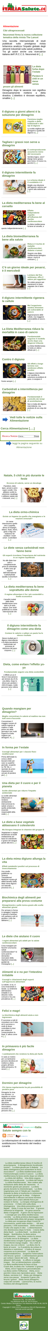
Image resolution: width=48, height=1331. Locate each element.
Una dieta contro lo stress (28, 1236)
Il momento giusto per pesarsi (21, 1185)
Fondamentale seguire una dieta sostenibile (24, 672)
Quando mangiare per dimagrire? (16, 710)
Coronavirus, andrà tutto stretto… (23, 1222)
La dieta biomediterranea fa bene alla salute (20, 238)
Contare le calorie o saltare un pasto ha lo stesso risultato (24, 634)
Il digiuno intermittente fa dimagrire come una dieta (24, 627)
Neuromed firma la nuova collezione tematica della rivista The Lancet (22, 36)
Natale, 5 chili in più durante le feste (24, 477)
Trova (36, 436)
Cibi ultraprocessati (14, 30)
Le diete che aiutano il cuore (21, 936)
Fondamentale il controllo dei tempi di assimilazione (36, 399)
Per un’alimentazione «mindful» (25, 1262)
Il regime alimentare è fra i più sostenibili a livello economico (24, 595)
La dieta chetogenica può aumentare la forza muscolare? (23, 1169)
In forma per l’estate (15, 747)
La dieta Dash (21, 1232)
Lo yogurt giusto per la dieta (23, 1194)
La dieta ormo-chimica (24, 512)
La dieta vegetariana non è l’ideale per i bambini (23, 1190)
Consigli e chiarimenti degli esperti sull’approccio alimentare (18, 980)
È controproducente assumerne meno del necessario (36, 152)
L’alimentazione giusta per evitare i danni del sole (23, 1257)
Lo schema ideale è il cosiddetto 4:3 (36, 181)
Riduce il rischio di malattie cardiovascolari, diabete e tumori (35, 247)
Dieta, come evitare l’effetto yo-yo (24, 666)
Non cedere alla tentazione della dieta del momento (23, 1183)
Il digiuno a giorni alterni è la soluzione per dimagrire (21, 113)
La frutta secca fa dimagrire (23, 1237)
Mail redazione (26, 1305)
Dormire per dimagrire (17, 1083)
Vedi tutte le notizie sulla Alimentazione (26, 419)
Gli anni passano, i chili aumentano (24, 1224)
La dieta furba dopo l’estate (38, 69)
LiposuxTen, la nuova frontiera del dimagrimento (22, 1283)
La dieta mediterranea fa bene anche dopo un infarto (24, 1175)
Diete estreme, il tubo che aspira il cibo (23, 1226)
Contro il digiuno (13, 359)
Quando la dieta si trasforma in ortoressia (23, 1192)
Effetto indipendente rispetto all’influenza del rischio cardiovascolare (34, 215)
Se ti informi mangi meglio (23, 1242)
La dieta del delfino (13, 1178)
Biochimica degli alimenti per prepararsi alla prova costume (22, 899)
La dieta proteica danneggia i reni (27, 1217)
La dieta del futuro (34, 1180)
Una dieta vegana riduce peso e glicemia (22, 1179)
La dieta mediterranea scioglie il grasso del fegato (22, 1239)
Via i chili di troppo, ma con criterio (22, 1244)
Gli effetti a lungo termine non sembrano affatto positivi (35, 367)
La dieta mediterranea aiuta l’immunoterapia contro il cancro (22, 1173)
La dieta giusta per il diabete (24, 1167)
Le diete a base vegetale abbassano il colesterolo (18, 823)
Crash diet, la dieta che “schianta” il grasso (23, 1265)
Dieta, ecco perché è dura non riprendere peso (21, 1272)
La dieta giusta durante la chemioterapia (21, 1188)
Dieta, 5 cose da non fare (22, 1208)
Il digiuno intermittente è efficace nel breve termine (22, 1196)
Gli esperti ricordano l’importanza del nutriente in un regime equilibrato (24, 556)
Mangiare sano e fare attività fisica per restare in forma (23, 1199)
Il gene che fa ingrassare (31, 1212)
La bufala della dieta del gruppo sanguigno (24, 1219)
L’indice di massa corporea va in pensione (22, 1250)
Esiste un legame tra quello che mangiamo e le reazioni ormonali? (24, 517)
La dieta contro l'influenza (23, 1270)
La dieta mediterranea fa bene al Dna (23, 1263)
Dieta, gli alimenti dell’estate (21, 1259)
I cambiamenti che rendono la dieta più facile (22, 1054)
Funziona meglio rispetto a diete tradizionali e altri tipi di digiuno (35, 122)
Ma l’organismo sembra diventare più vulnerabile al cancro (35, 308)
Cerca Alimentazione (18, 428)
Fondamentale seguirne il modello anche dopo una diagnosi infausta (36, 339)
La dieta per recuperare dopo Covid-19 (22, 1221)
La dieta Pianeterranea (15, 1182)
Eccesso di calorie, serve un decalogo (24, 483)
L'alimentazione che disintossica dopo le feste (23, 1229)
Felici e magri (11, 1010)
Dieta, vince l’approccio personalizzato (22, 1269)
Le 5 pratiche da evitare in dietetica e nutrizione (23, 1248)
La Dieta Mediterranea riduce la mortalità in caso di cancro (23, 330)
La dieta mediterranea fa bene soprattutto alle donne (24, 588)
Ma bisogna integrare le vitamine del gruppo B (23, 830)
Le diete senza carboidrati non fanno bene (24, 549)
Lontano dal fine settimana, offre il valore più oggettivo (36, 277)
